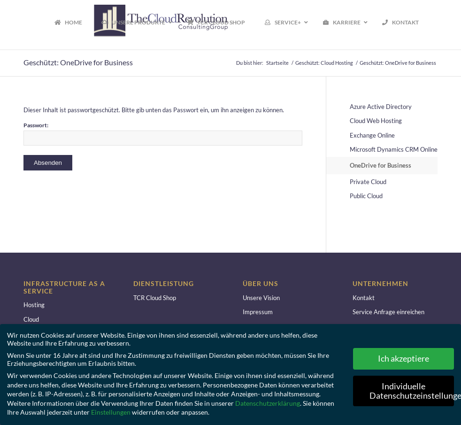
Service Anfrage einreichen (388, 312)
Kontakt (364, 297)
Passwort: (162, 133)
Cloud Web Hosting (376, 120)
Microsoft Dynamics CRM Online (394, 149)
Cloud (31, 319)
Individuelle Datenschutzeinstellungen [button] (411, 391)
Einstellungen (111, 412)
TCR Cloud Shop (154, 297)
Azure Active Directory (381, 106)
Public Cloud (366, 196)
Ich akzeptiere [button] (403, 358)
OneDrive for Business (380, 165)
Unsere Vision (261, 297)
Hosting (34, 305)
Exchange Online (372, 135)
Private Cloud (368, 181)
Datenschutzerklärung (267, 403)
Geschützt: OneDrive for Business (78, 62)
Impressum (258, 312)
